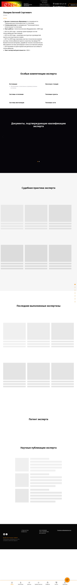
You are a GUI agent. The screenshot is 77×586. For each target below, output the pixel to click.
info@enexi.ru (60, 7)
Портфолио (45, 9)
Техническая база (44, 6)
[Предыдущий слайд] (3, 148)
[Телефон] (7, 568)
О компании (44, 1)
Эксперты (44, 2)
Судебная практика (44, 7)
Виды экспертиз (44, 4)
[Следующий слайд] (74, 148)
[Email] (4, 568)
